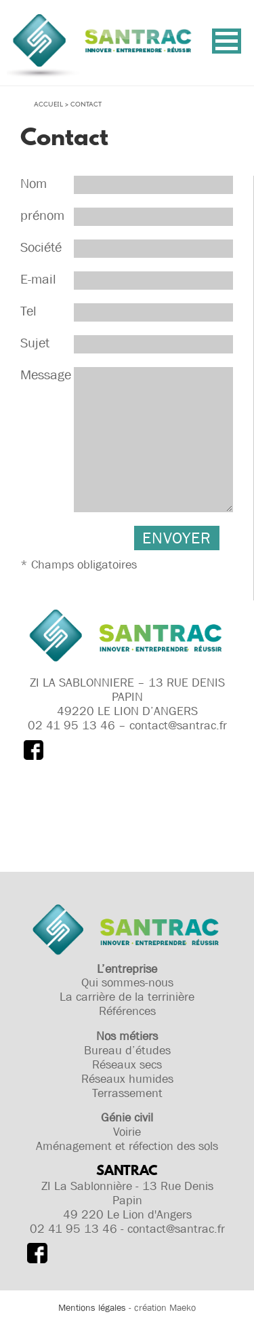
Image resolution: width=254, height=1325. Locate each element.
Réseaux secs (127, 1064)
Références (127, 1011)
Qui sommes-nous (127, 982)
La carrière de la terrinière (127, 996)
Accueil (48, 105)
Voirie (127, 1131)
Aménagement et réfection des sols (127, 1146)
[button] (226, 41)
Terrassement (127, 1093)
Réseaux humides (127, 1079)
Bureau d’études (127, 1050)
